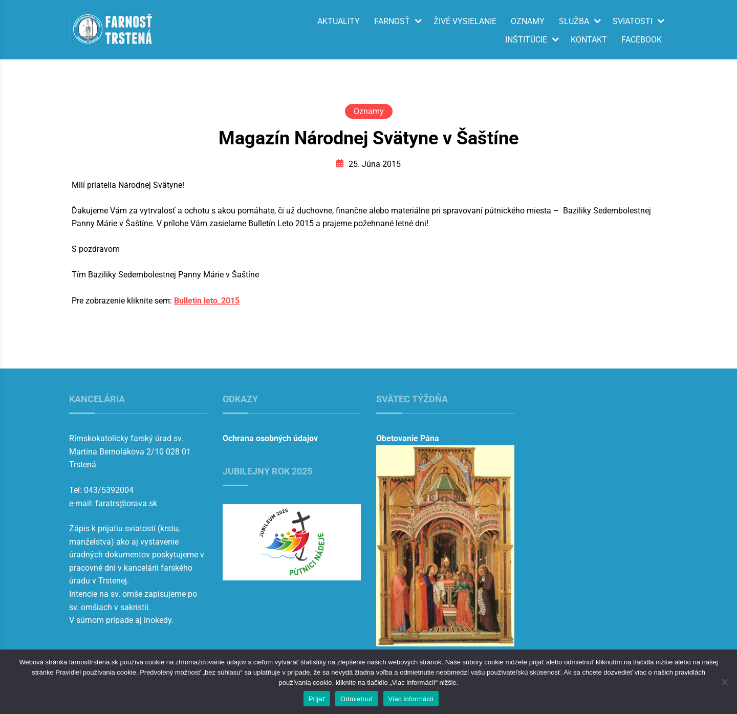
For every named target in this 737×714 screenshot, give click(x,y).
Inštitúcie (526, 40)
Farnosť (392, 21)
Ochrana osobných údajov (270, 438)
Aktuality (338, 21)
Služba (574, 21)
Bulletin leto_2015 (207, 301)
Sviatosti (633, 21)
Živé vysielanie (464, 21)
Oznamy (528, 21)
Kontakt (589, 40)
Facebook (641, 40)
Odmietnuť (356, 699)
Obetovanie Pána (407, 438)
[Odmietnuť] (724, 682)
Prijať (317, 699)
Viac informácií (411, 699)
